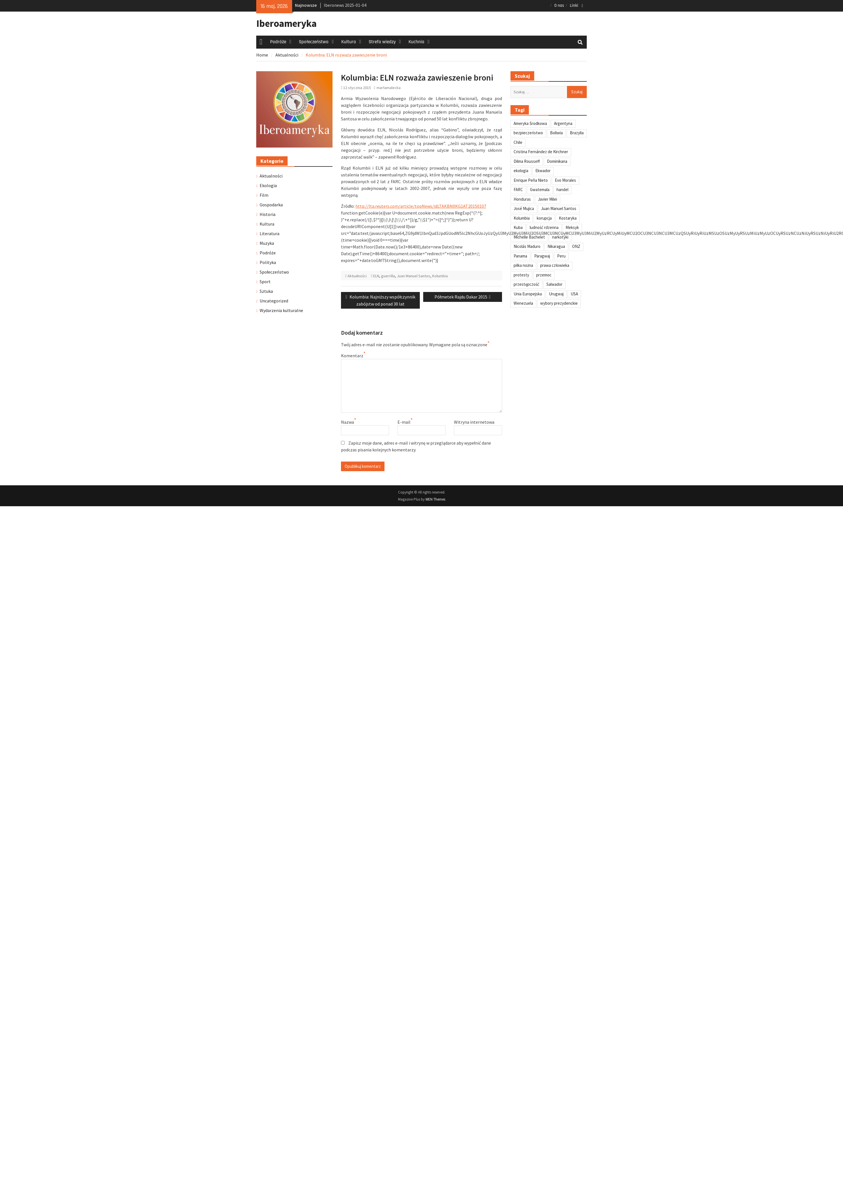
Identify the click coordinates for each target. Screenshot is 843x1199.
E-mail (403, 422)
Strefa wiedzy (382, 42)
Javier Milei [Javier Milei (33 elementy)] (547, 199)
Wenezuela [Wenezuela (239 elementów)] (523, 303)
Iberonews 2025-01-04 (345, 5)
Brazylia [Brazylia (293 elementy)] (577, 132)
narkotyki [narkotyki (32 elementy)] (560, 237)
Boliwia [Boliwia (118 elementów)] (556, 132)
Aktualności (357, 275)
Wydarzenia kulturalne (281, 310)
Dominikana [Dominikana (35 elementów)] (557, 161)
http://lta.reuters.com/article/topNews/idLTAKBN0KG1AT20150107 (420, 206)
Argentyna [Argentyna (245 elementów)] (563, 123)
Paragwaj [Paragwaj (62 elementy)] (542, 256)
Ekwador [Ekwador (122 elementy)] (543, 170)
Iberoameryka (286, 23)
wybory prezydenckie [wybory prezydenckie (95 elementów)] (559, 303)
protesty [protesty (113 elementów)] (521, 275)
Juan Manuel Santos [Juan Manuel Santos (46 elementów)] (558, 208)
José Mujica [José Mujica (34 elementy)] (524, 208)
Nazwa (347, 422)
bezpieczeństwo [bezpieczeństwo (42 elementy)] (528, 132)
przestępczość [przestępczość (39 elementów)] (526, 284)
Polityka (268, 262)
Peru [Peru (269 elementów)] (561, 256)
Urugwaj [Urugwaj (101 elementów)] (556, 293)
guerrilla (388, 275)
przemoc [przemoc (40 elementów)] (543, 275)
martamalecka (389, 87)
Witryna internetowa (474, 422)
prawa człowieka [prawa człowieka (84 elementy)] (554, 265)
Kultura (348, 42)
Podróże (278, 42)
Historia (267, 214)
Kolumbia (440, 275)
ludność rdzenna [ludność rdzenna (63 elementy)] (544, 227)
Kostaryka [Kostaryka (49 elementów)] (568, 218)
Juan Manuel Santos (413, 275)
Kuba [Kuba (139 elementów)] (518, 227)
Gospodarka (271, 204)
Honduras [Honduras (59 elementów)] (522, 199)
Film (264, 195)
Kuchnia (416, 42)
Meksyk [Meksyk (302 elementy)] (572, 227)
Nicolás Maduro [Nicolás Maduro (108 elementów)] (527, 246)
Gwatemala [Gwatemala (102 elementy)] (539, 189)
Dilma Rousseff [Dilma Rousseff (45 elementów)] (527, 161)
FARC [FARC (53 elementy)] (518, 189)
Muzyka (267, 243)
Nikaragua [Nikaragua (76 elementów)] (556, 246)
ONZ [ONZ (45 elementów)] (576, 246)
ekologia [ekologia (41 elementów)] (521, 170)
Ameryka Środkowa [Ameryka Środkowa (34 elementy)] (530, 123)
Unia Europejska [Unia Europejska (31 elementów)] (528, 293)
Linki (574, 5)
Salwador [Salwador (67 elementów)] (554, 284)
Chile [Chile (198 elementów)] (518, 142)
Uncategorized (274, 301)
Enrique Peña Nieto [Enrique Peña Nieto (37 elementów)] (531, 180)
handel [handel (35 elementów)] (562, 189)
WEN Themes (435, 499)
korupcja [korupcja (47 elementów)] (544, 218)
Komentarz (352, 355)
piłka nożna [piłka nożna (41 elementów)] (523, 265)
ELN (376, 275)
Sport (265, 281)
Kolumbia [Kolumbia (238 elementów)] (522, 218)
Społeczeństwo (314, 42)
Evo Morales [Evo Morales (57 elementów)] (565, 180)
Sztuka (266, 291)
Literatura (269, 233)
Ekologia (268, 185)
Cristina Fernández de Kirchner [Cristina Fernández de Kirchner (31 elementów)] (541, 151)
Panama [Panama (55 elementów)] (520, 256)
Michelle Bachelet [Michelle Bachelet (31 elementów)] (529, 237)
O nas (559, 5)
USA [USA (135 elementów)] (574, 293)
